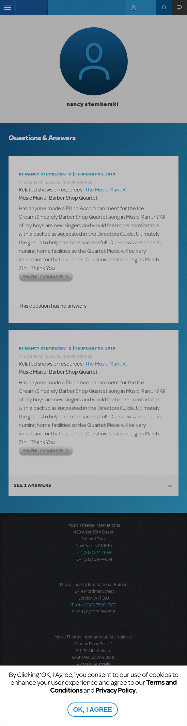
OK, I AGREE (92, 709)
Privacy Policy (115, 690)
